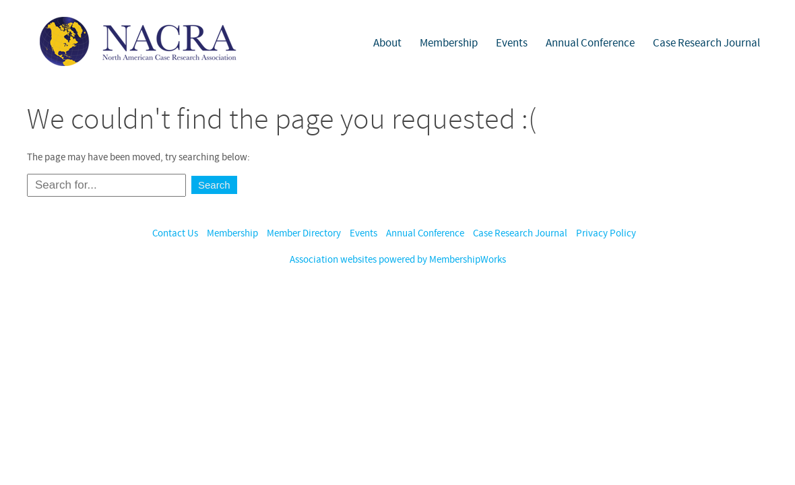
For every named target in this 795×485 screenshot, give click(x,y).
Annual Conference (590, 43)
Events (512, 43)
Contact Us (175, 233)
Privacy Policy (606, 233)
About (387, 43)
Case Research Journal (706, 43)
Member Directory (304, 233)
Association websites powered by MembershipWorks (398, 259)
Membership (449, 43)
